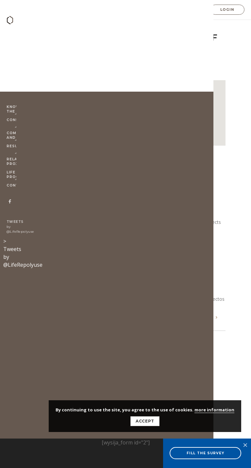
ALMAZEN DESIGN (66, 372)
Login (227, 10)
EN (182, 10)
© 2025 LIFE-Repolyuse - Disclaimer (76, 359)
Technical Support (167, 72)
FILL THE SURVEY (205, 453)
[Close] (185, 95)
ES (191, 10)
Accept (145, 421)
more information (214, 410)
